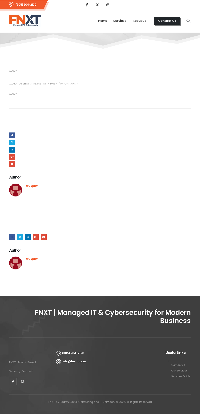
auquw (13, 70)
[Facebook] (86, 4)
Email (12, 164)
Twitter (12, 142)
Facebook (12, 135)
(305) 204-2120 (26, 5)
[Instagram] (107, 4)
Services (119, 21)
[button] (167, 21)
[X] (97, 4)
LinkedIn (12, 149)
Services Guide (180, 376)
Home (102, 21)
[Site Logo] (25, 20)
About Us (139, 21)
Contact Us (178, 365)
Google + (12, 157)
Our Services (179, 370)
